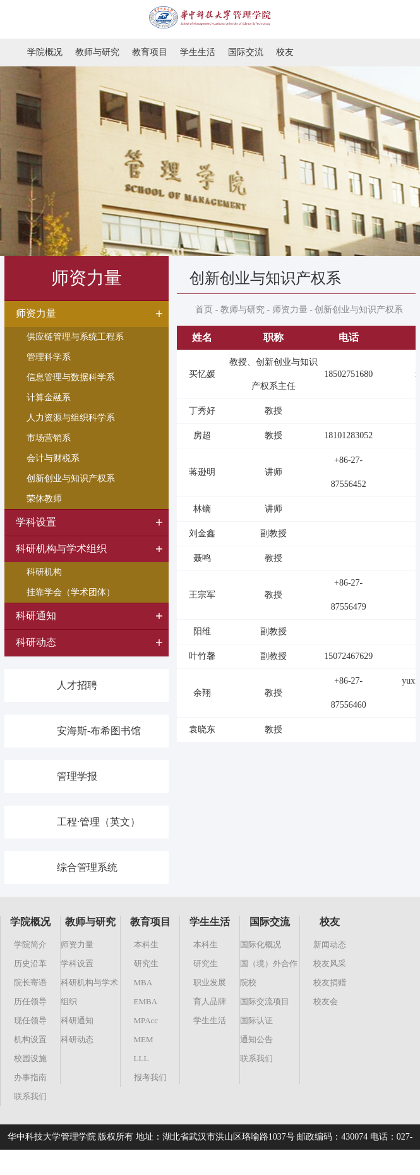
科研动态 (77, 1039)
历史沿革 (30, 963)
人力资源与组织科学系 (71, 417)
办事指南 (30, 1077)
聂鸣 (202, 558)
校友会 (325, 1001)
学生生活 (197, 52)
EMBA (146, 1001)
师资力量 (290, 309)
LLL (141, 1058)
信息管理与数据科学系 (71, 377)
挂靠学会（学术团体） (71, 592)
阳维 (202, 631)
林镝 (202, 509)
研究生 (146, 963)
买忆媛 (202, 374)
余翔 (202, 693)
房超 (202, 435)
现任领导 (30, 1020)
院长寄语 (30, 982)
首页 (204, 309)
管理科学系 (49, 357)
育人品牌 (209, 1001)
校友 (285, 52)
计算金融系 (49, 397)
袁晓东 (202, 729)
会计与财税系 (53, 458)
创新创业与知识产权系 (71, 478)
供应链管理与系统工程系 (75, 336)
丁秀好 (202, 410)
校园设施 (30, 1058)
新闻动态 (329, 944)
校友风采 (329, 963)
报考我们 (150, 1077)
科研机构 (44, 572)
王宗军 (202, 595)
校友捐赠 (329, 982)
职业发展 (209, 982)
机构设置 (30, 1039)
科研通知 (77, 1020)
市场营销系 (49, 438)
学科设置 (77, 963)
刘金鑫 (202, 533)
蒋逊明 (202, 472)
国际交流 (245, 52)
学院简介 (30, 944)
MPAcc (146, 1020)
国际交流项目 (264, 1001)
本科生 (146, 944)
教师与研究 (97, 52)
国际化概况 (260, 944)
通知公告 (256, 1039)
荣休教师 (44, 498)
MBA (143, 982)
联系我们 (30, 1096)
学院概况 (45, 52)
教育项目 (149, 52)
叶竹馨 (202, 656)
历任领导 (30, 1001)
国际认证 (256, 1020)
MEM (143, 1039)
